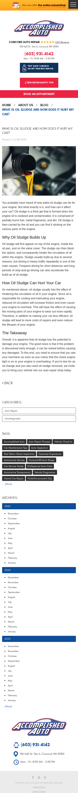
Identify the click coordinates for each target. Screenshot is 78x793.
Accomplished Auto (14, 441)
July (10, 533)
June (10, 538)
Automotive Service (14, 460)
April (10, 548)
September (14, 523)
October (12, 518)
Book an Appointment (39, 94)
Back (8, 383)
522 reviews (62, 42)
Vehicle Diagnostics (45, 472)
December (13, 577)
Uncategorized (12, 418)
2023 (7, 638)
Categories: (12, 402)
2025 (7, 506)
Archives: (10, 498)
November (13, 513)
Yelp (45, 778)
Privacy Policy (39, 787)
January (12, 562)
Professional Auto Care (40, 466)
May (10, 543)
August (11, 528)
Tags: (6, 434)
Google (39, 778)
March (11, 552)
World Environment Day (40, 478)
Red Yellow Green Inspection (19, 453)
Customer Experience (50, 453)
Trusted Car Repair (13, 478)
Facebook (33, 778)
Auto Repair (11, 410)
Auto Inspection (39, 447)
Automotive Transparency (17, 472)
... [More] (7, 483)
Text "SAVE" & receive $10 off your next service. (41, 67)
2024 (7, 570)
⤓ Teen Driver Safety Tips (39, 82)
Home (6, 105)
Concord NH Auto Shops (41, 460)
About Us (25, 105)
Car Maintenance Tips (15, 447)
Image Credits (39, 791)
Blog (44, 105)
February (12, 557)
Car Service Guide (13, 466)
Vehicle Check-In (63, 441)
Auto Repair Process (39, 441)
